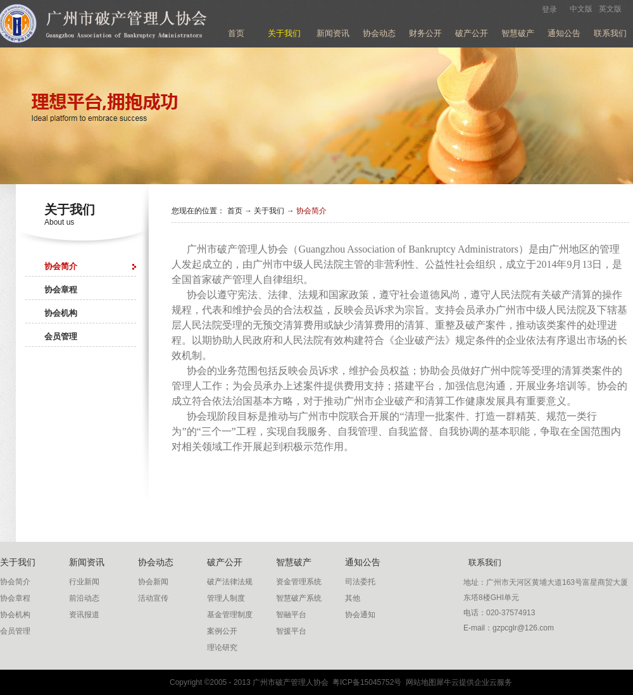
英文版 (610, 8)
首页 (236, 33)
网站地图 (418, 682)
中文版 (581, 8)
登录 (549, 9)
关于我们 (269, 210)
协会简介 (311, 210)
